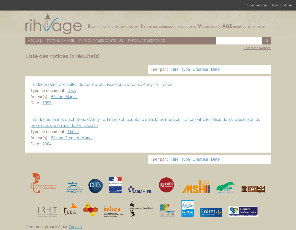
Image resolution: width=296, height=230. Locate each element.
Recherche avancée (257, 48)
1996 (47, 103)
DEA (71, 90)
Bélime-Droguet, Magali (72, 138)
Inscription (282, 5)
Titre (174, 69)
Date (215, 69)
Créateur (200, 69)
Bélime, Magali (64, 97)
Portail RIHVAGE (60, 40)
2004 (47, 144)
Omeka (75, 227)
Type (185, 69)
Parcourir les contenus (101, 40)
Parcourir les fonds (146, 40)
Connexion (257, 5)
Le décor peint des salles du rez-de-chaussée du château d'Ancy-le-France (101, 84)
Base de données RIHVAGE (148, 23)
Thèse (73, 132)
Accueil (35, 40)
